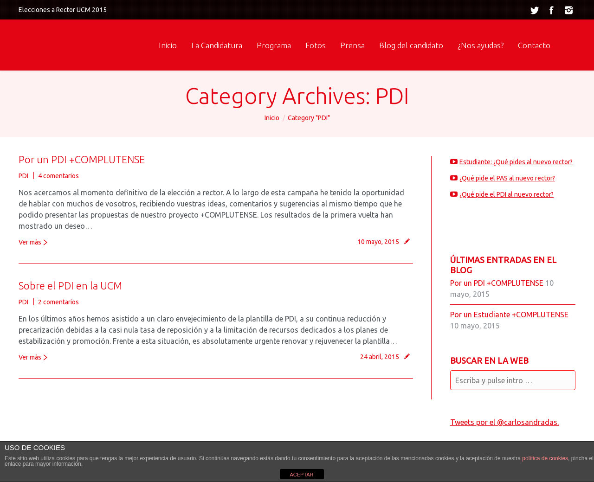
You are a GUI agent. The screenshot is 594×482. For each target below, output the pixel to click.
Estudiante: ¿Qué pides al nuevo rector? (516, 162)
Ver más (30, 242)
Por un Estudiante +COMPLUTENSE (509, 314)
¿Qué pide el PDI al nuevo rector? (506, 194)
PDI (23, 176)
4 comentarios (58, 176)
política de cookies (545, 458)
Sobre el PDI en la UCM (70, 285)
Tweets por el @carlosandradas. (504, 422)
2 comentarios (58, 302)
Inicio (272, 118)
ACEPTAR (301, 474)
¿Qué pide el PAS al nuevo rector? (507, 178)
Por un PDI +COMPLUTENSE (82, 159)
